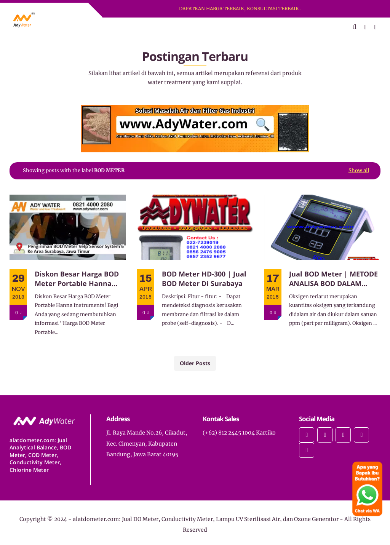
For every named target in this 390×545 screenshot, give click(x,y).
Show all (358, 170)
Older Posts (195, 363)
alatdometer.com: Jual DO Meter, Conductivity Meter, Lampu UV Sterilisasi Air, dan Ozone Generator (206, 519)
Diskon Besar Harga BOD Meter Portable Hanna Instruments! (77, 278)
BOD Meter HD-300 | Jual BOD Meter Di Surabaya (204, 278)
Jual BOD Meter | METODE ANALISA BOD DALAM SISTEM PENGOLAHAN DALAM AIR (333, 278)
